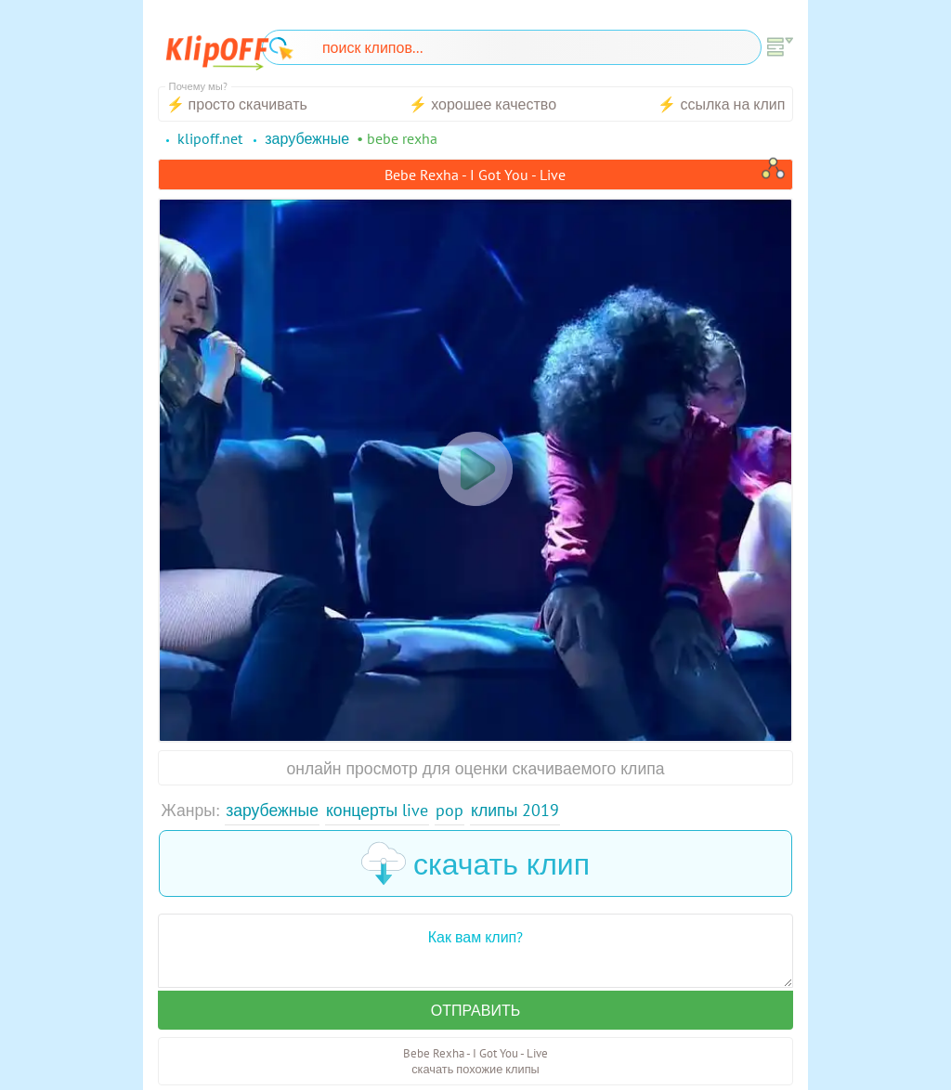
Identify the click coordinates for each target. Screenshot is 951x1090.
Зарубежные (272, 810)
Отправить (475, 1010)
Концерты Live (377, 810)
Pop (449, 810)
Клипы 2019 (515, 810)
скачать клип (475, 863)
